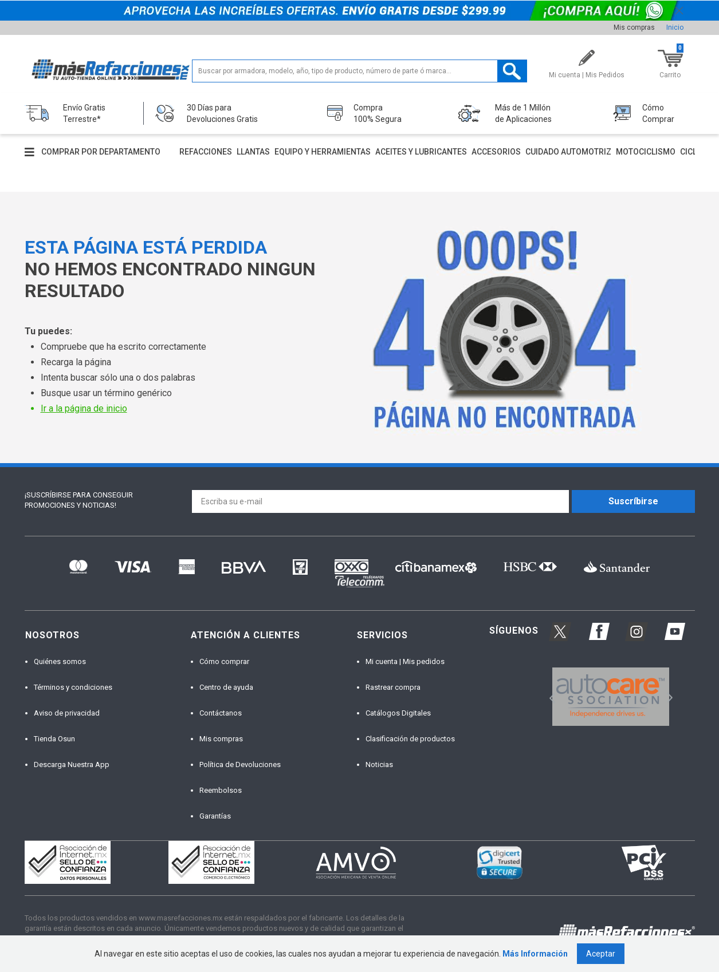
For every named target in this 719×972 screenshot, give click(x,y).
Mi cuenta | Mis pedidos (405, 661)
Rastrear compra (393, 687)
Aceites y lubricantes (421, 151)
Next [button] (668, 697)
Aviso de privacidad (67, 713)
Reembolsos (220, 790)
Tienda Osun (54, 738)
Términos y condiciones (73, 687)
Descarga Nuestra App (71, 764)
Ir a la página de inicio (84, 408)
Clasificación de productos (410, 738)
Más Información (535, 953)
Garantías (215, 816)
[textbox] (359, 71)
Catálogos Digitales (398, 713)
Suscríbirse (633, 501)
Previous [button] (548, 697)
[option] (611, 696)
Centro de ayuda (226, 687)
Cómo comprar (224, 661)
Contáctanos (220, 713)
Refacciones (205, 151)
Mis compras (634, 27)
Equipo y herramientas (322, 151)
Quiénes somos (60, 661)
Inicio (674, 27)
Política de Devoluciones (240, 764)
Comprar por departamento (100, 151)
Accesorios (496, 151)
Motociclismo (645, 151)
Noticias (379, 764)
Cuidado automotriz (568, 151)
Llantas (253, 151)
